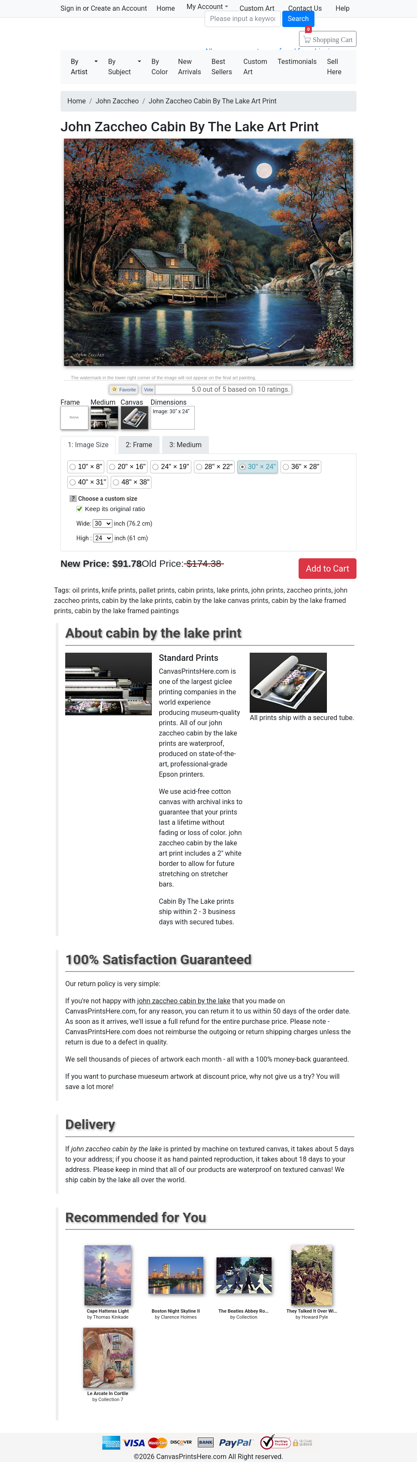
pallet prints (157, 590)
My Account (207, 7)
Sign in (70, 8)
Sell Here (334, 67)
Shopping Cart (329, 37)
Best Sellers (222, 67)
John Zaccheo (117, 101)
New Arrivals (189, 67)
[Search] (243, 19)
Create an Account (119, 8)
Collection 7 (110, 1399)
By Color (159, 67)
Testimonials (297, 62)
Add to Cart (327, 568)
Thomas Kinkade (110, 1317)
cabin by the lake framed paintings (127, 611)
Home (166, 8)
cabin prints (195, 590)
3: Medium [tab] (185, 445)
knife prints (119, 590)
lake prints (232, 590)
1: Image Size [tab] (88, 445)
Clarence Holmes (179, 1317)
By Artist (79, 67)
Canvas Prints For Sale (122, 34)
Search (298, 19)
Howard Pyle (315, 1317)
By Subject (119, 67)
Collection (246, 1317)
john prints (267, 590)
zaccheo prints (309, 590)
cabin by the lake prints (137, 600)
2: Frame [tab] (139, 445)
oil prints (85, 590)
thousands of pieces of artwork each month (155, 1059)
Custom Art (255, 67)
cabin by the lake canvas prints (222, 600)
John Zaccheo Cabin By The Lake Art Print (212, 101)
